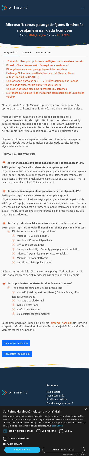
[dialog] (44, 431)
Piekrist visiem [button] (22, 449)
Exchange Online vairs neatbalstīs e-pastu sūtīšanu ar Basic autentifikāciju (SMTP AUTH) (40, 75)
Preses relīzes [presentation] (43, 52)
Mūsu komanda (55, 395)
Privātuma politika (56, 399)
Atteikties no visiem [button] (64, 449)
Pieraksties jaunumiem (17, 353)
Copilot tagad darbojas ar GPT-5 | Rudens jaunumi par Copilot (42, 80)
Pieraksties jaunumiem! (59, 403)
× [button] (85, 409)
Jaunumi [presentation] (26, 52)
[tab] (11, 52)
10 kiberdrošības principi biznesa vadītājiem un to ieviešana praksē (44, 61)
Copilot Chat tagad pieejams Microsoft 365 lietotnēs (36, 88)
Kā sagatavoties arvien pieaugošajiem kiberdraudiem (36, 69)
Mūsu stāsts (53, 391)
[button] (44, 444)
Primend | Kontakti (60, 322)
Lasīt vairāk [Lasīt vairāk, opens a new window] (57, 425)
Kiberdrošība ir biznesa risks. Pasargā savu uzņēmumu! (37, 65)
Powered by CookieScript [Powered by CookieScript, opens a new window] (75, 454)
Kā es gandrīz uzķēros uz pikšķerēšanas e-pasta (33, 84)
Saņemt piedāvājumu (16, 343)
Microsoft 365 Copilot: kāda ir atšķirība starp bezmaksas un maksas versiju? (45, 94)
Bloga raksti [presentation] (10, 52)
